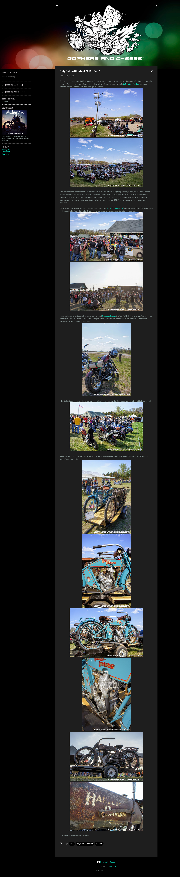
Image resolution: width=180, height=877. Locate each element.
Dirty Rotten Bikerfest (131, 84)
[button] (151, 71)
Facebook (6, 152)
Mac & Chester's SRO (115, 208)
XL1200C (99, 844)
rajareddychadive (111, 866)
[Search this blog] (16, 76)
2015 (72, 844)
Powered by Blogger (106, 862)
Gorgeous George (109, 316)
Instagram (6, 150)
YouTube (5, 154)
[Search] (156, 6)
